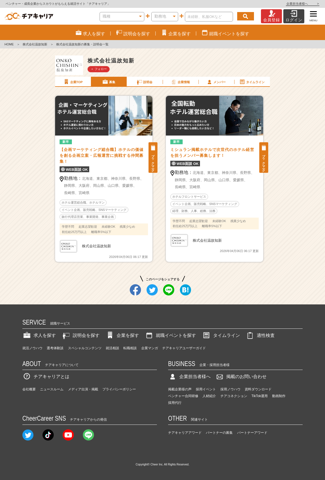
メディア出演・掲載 (83, 389)
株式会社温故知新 (35, 44)
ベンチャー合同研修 (183, 396)
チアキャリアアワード (185, 433)
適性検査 (260, 335)
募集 (108, 81)
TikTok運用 (259, 396)
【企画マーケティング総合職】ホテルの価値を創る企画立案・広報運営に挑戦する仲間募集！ (101, 155)
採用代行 (175, 403)
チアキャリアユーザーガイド (184, 348)
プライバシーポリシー (119, 389)
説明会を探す (81, 335)
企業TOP (73, 81)
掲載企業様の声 (180, 389)
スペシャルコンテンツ (85, 348)
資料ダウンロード (258, 389)
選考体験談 (55, 348)
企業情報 (180, 81)
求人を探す (39, 335)
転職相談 (130, 348)
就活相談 (112, 348)
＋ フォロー (99, 69)
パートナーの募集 (219, 433)
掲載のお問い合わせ (241, 376)
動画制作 (279, 396)
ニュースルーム (51, 389)
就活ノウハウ (32, 348)
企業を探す (122, 335)
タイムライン (252, 81)
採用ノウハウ (230, 389)
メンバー (216, 81)
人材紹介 (209, 396)
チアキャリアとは (45, 376)
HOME (9, 44)
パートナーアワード (252, 433)
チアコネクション (233, 396)
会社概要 (29, 389)
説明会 (144, 81)
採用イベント (206, 389)
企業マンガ (149, 348)
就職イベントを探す (170, 335)
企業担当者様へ (302, 3)
